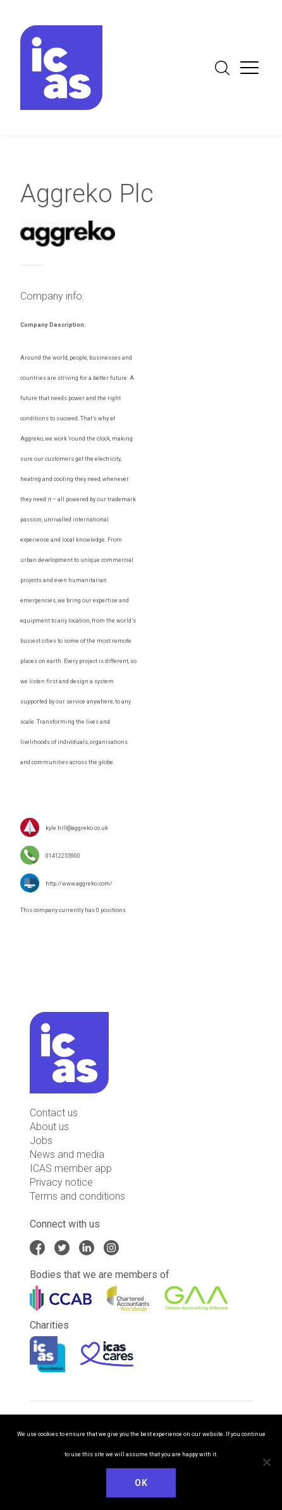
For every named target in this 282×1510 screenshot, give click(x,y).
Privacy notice (61, 1182)
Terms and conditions (77, 1196)
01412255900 (63, 856)
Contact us (54, 1113)
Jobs (41, 1141)
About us (49, 1127)
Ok (141, 1483)
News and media (67, 1154)
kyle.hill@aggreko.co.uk (77, 828)
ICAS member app (71, 1168)
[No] (266, 1462)
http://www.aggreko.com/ (79, 884)
